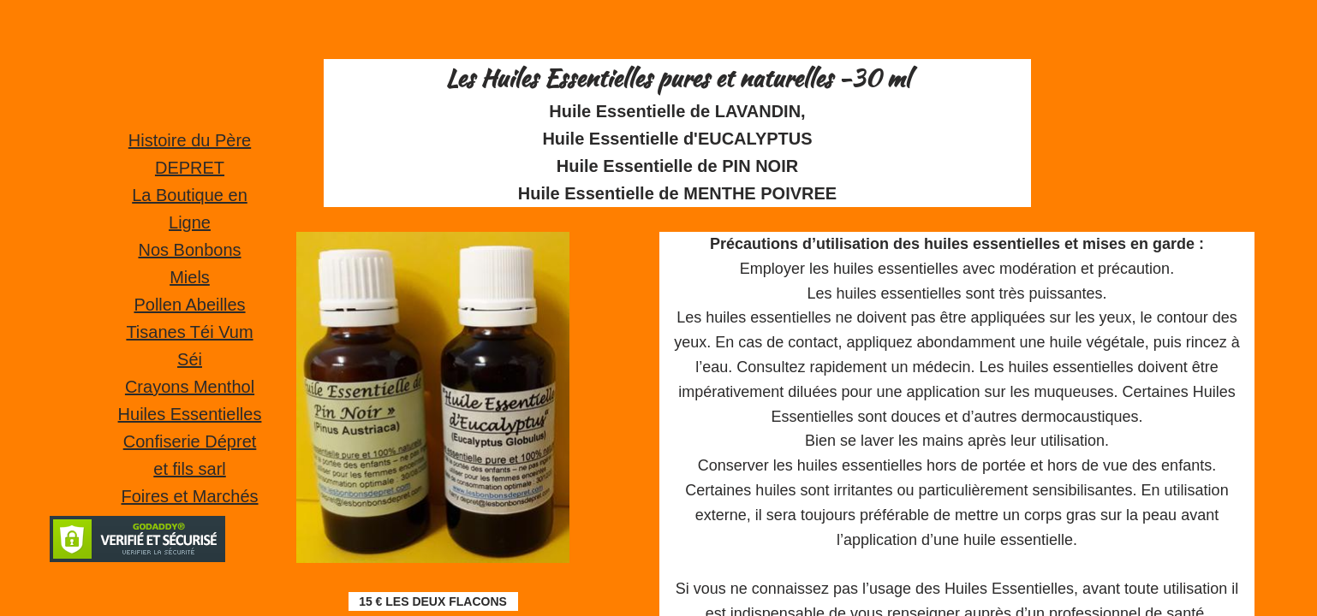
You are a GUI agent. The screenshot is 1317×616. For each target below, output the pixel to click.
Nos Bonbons (189, 249)
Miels (190, 277)
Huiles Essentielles (190, 414)
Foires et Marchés (189, 496)
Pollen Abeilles (189, 304)
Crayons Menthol (189, 386)
